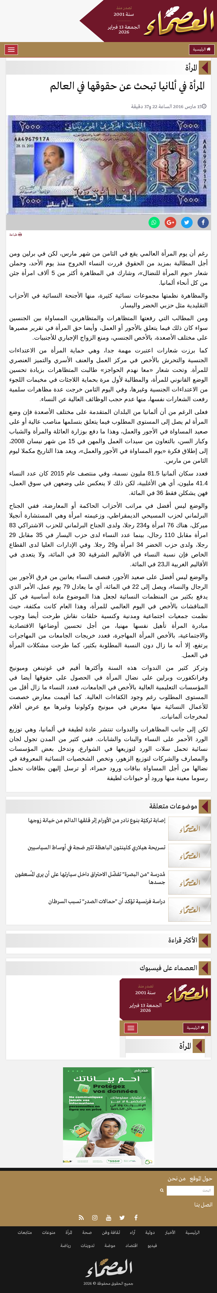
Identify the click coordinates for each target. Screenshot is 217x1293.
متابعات (25, 1233)
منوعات (48, 1233)
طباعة (15, 235)
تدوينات (87, 1246)
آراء (132, 1233)
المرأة (68, 1233)
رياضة (65, 1246)
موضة (109, 1246)
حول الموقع (201, 1178)
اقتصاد (131, 1246)
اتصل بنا (203, 1205)
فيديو (152, 1246)
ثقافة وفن (111, 1233)
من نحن (177, 1178)
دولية (150, 1233)
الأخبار (170, 1233)
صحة (87, 1233)
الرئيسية (202, 49)
